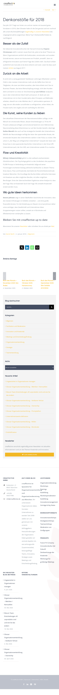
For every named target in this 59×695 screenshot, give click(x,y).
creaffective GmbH (17, 679)
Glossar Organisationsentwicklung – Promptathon (23, 411)
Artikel (11, 68)
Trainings (43, 489)
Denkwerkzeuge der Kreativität (47, 554)
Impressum (27, 679)
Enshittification (11, 432)
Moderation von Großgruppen (45, 528)
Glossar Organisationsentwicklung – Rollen (21, 422)
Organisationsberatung (48, 483)
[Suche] (51, 307)
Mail (52, 226)
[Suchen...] (27, 307)
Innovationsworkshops (48, 518)
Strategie (9, 347)
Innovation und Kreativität (15, 331)
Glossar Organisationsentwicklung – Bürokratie (22, 427)
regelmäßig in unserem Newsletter (37, 32)
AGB (41, 679)
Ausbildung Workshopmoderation (48, 494)
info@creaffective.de (12, 499)
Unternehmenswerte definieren (17, 416)
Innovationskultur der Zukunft (47, 547)
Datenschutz (35, 679)
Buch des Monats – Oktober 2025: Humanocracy (29, 283)
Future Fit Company (47, 543)
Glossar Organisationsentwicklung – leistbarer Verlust (24, 400)
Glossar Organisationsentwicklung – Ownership (22, 406)
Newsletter (23, 226)
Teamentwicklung (12, 353)
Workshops (44, 486)
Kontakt (46, 679)
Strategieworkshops (47, 521)
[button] (4, 276)
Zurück (47, 10)
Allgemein (31, 234)
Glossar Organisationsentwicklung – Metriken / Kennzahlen (26, 387)
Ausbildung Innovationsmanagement (48, 500)
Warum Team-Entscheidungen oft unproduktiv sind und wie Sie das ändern (11, 619)
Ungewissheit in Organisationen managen (20, 381)
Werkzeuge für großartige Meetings (47, 560)
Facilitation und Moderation (15, 326)
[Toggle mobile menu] (55, 5)
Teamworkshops (46, 524)
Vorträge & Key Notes (47, 505)
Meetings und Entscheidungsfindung (18, 337)
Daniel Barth (10, 234)
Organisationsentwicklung (15, 342)
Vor (53, 10)
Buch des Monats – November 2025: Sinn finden (10, 283)
